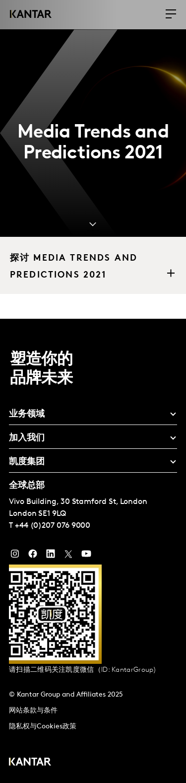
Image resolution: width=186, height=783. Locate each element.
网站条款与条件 (33, 710)
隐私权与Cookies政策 (42, 726)
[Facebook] (33, 556)
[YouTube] (51, 556)
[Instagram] (15, 556)
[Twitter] (68, 556)
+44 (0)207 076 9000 (52, 526)
